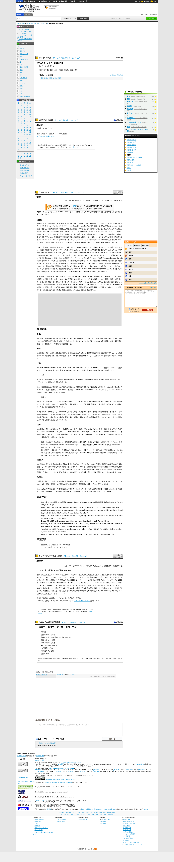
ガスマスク (84, 453)
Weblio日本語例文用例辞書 (49, 622)
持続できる (67, 70)
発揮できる (47, 70)
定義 (130, 276)
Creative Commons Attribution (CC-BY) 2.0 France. (60, 779)
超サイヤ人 (67, 588)
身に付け (91, 591)
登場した (41, 580)
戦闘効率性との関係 (134, 165)
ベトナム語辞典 (128, 838)
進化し (50, 588)
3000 (119, 574)
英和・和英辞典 (42, 1)
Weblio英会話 (24, 168)
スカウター (131, 118)
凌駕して (86, 583)
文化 (21, 72)
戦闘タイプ (55, 580)
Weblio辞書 (140, 764)
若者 (114, 574)
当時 (41, 583)
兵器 (100, 429)
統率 (55, 464)
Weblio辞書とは (39, 819)
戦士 (44, 588)
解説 (69, 570)
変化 (89, 574)
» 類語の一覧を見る (116, 75)
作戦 (102, 353)
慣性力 (59, 674)
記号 (19, 158)
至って (113, 580)
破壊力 (46, 78)
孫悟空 (47, 591)
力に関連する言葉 (41, 674)
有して (64, 574)
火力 (50, 544)
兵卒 (128, 127)
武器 (106, 445)
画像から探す (61, 821)
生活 (21, 75)
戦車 (80, 484)
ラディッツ (61, 577)
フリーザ (77, 577)
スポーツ (22, 83)
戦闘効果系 (130, 160)
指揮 (46, 341)
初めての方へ (145, 14)
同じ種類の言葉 (31, 23)
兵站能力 (130, 109)
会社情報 (103, 821)
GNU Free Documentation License (70, 762)
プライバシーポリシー (41, 828)
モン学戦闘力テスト (134, 122)
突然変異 (72, 591)
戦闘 (40, 70)
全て (18, 46)
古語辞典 (72, 1)
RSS (95, 849)
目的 (47, 637)
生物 (21, 86)
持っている (104, 577)
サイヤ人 (52, 577)
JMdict (49, 809)
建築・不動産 (24, 67)
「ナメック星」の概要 (82, 601)
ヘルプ (155, 1)
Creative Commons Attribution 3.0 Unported (58, 782)
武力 (56, 78)
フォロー (131, 269)
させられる (95, 574)
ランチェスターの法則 (61, 547)
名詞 (38, 134)
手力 (71, 674)
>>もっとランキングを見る (148, 283)
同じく (81, 574)
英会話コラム (24, 165)
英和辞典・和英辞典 (129, 823)
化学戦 (102, 453)
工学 (21, 64)
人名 (21, 91)
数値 (66, 580)
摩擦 (68, 544)
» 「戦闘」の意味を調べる (46, 136)
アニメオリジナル (116, 577)
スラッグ (110, 591)
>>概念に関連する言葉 (108, 676)
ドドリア (79, 583)
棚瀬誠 (131, 255)
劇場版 (117, 588)
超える (78, 585)
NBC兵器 (54, 450)
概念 (44, 23)
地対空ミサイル (88, 445)
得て (86, 585)
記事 (50, 570)
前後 (75, 580)
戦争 (42, 637)
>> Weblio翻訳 (152, 287)
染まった (62, 591)
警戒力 (129, 113)
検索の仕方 (38, 821)
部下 (83, 577)
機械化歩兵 (73, 484)
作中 (89, 585)
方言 (21, 94)
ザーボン (71, 583)
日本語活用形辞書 (46, 120)
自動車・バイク (25, 59)
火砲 (47, 389)
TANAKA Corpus (23, 777)
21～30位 (145, 245)
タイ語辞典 (126, 836)
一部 (38, 574)
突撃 (119, 367)
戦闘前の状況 (131, 147)
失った (49, 640)
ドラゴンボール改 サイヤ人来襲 (137, 130)
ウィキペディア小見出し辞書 (50, 556)
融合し (108, 583)
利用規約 (37, 825)
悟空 (72, 574)
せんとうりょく (48, 128)
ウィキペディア (45, 192)
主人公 (84, 588)
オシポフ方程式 (46, 547)
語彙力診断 (24, 173)
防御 (95, 432)
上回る (92, 577)
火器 (105, 367)
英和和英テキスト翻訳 (47, 720)
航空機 (70, 389)
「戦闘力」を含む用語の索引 (47, 743)
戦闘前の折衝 (131, 145)
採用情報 (103, 823)
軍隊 (42, 643)
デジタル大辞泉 (45, 58)
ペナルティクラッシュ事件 (137, 249)
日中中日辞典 (53, 1)
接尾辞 (51, 134)
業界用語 (22, 51)
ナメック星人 (46, 574)
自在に (85, 574)
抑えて (79, 588)
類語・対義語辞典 (29, 1)
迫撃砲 (53, 389)
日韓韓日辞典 (63, 1)
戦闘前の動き (131, 140)
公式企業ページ (105, 819)
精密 (130, 252)
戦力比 (55, 544)
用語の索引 (64, 58)
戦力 (76, 70)
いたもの (65, 134)
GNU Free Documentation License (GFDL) (61, 768)
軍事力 (51, 78)
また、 (56, 70)
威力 (42, 78)
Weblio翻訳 (126, 825)
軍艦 (42, 634)
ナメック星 (42, 570)
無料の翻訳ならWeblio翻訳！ (53, 7)
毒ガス (98, 450)
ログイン (137, 1)
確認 (130, 279)
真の (44, 585)
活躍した (105, 588)
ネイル (107, 580)
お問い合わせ (76, 147)
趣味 (21, 80)
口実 (130, 266)
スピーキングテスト (27, 176)
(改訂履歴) (61, 764)
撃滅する (64, 637)
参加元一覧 (153, 14)
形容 (117, 585)
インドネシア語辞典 (129, 834)
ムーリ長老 (104, 574)
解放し (51, 585)
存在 (121, 583)
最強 (92, 580)
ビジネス (22, 48)
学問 (21, 70)
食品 (21, 88)
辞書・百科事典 (25, 96)
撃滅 (128, 99)
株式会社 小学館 (39, 760)
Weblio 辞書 (147, 1)
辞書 (19, 1)
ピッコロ (98, 583)
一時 (55, 588)
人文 (39, 23)
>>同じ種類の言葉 (95, 676)
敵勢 (52, 651)
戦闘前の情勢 (131, 142)
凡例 (78, 58)
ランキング (72, 58)
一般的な (71, 577)
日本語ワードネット (41, 800)
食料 (43, 484)
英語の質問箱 (24, 170)
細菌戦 (129, 106)
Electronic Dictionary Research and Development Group (98, 809)
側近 (61, 583)
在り (70, 637)
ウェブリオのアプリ (63, 819)
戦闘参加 (130, 170)
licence (146, 809)
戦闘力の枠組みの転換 (134, 157)
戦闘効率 (44, 544)
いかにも (131, 262)
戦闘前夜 (130, 152)
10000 (71, 580)
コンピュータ (24, 54)
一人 (116, 583)
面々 (74, 588)
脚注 (74, 206)
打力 (74, 674)
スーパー (62, 585)
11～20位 (137, 245)
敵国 (52, 637)
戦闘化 (129, 168)
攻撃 (57, 432)
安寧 (130, 259)
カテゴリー (80, 192)
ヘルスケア (23, 78)
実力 (81, 585)
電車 (21, 56)
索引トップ (56, 58)
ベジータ (48, 583)
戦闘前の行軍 (131, 150)
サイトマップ (39, 830)
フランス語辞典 (128, 832)
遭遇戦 (112, 464)
